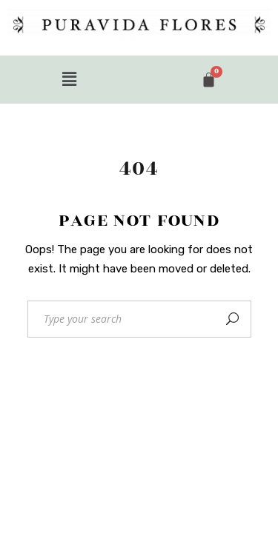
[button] (69, 79)
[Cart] (208, 79)
